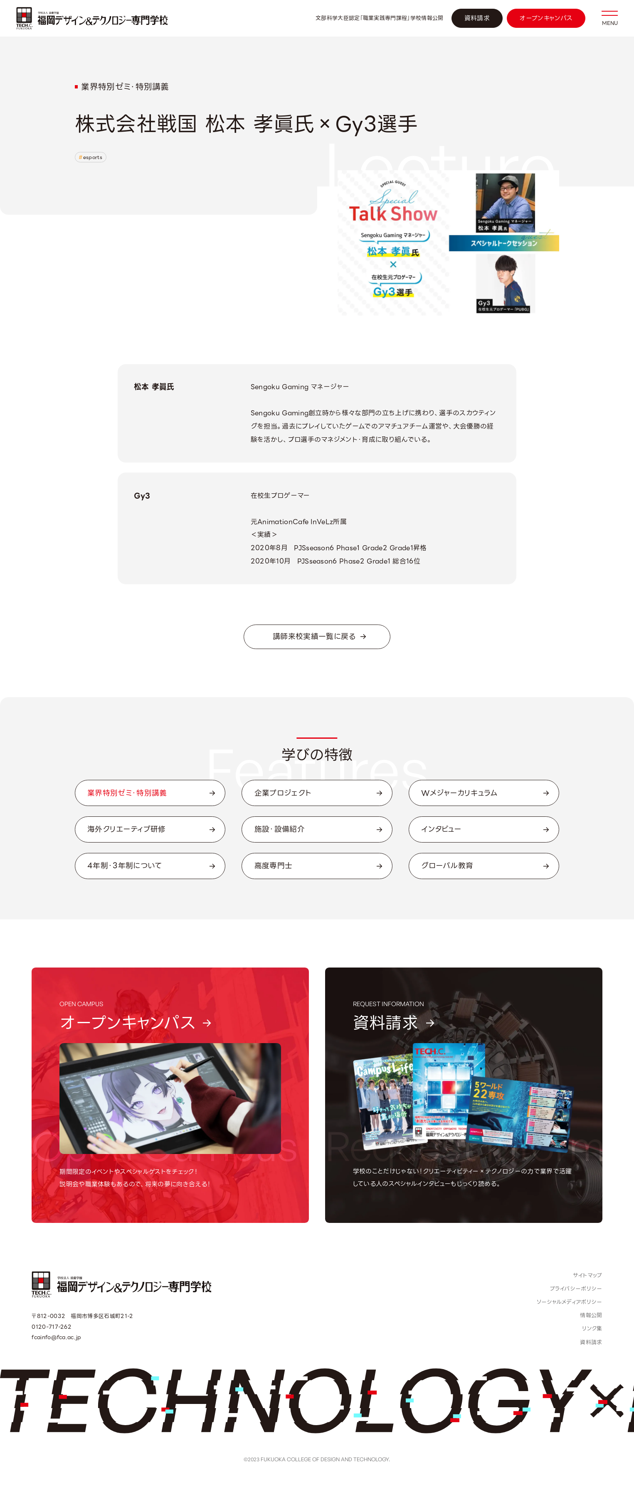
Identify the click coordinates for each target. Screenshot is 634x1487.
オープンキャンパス (545, 18)
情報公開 (591, 1315)
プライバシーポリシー (576, 1288)
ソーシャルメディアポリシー (569, 1302)
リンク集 (592, 1328)
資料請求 (477, 18)
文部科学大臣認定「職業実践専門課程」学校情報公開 (380, 18)
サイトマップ (587, 1275)
